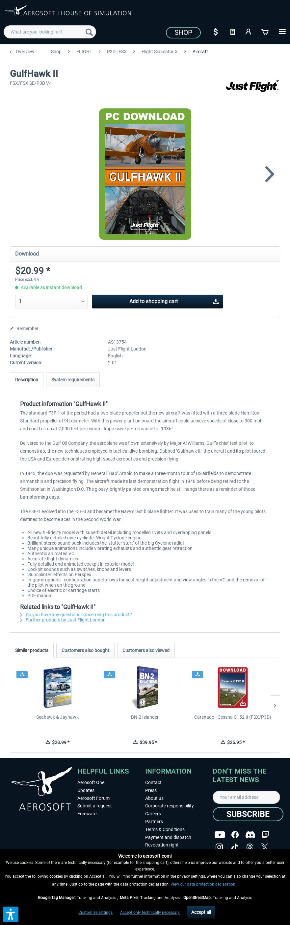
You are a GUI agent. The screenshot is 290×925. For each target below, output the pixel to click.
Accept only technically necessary (150, 912)
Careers (153, 813)
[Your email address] (246, 797)
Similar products (31, 650)
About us (154, 798)
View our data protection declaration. (203, 884)
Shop (183, 32)
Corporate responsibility (169, 805)
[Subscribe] (248, 814)
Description (26, 379)
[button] (10, 914)
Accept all (201, 912)
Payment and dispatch (168, 837)
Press (151, 790)
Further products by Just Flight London (63, 619)
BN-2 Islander (145, 717)
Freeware (86, 813)
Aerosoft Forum (93, 798)
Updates (85, 790)
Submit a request (94, 805)
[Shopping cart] (265, 31)
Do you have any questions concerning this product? (76, 614)
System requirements (72, 379)
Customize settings (95, 912)
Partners (154, 821)
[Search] (89, 31)
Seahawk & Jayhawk (57, 717)
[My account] (248, 31)
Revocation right (162, 844)
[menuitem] (50, 31)
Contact (153, 782)
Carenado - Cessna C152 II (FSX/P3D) (232, 717)
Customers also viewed (146, 650)
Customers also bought (85, 650)
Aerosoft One (90, 782)
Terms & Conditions (165, 829)
